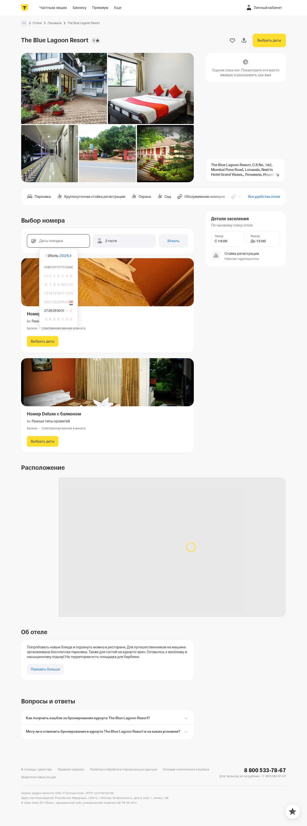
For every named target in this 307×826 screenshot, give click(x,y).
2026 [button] (64, 255)
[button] (24, 23)
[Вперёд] (82, 256)
